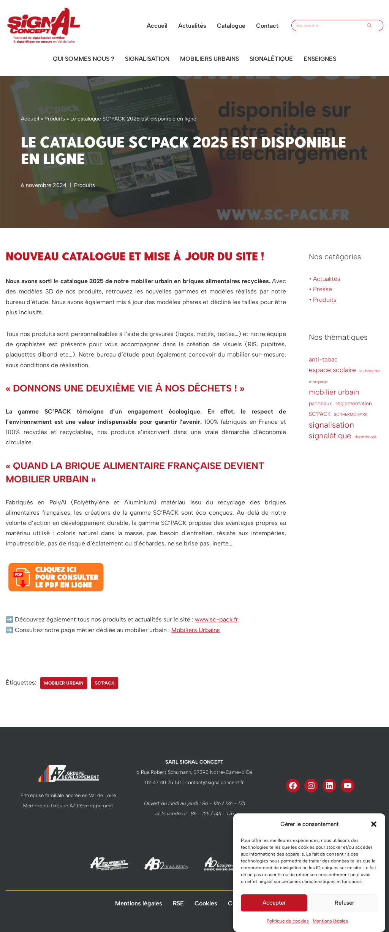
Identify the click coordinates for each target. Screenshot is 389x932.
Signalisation (147, 58)
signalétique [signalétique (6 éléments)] (330, 435)
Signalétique (271, 58)
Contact (267, 25)
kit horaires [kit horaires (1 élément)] (369, 370)
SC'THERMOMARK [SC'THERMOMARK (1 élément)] (350, 414)
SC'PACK (104, 683)
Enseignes (320, 58)
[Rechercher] (327, 25)
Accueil (157, 25)
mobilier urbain (64, 683)
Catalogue (231, 25)
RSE (178, 903)
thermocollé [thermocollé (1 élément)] (365, 436)
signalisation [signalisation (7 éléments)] (331, 425)
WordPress (77, 922)
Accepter (274, 914)
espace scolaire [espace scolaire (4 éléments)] (332, 370)
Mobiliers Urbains (195, 630)
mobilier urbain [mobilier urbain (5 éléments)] (334, 392)
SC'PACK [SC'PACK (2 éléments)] (319, 414)
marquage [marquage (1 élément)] (318, 381)
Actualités (192, 25)
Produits (54, 119)
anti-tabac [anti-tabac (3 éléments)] (323, 359)
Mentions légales (138, 903)
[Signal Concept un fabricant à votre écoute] (44, 25)
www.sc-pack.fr (216, 619)
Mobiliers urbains (209, 58)
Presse (322, 289)
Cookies (205, 903)
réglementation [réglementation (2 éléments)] (353, 403)
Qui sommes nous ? (83, 58)
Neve (13, 922)
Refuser (344, 914)
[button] (374, 835)
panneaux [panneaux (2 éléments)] (320, 403)
